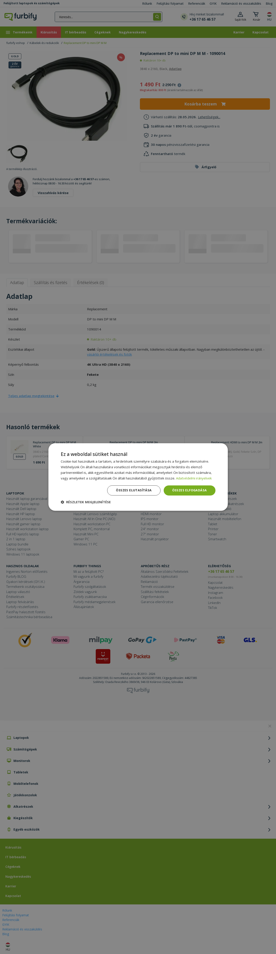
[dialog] (138, 477)
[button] (86, 502)
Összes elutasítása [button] (134, 490)
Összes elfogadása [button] (189, 490)
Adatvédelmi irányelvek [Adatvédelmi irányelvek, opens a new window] (194, 478)
